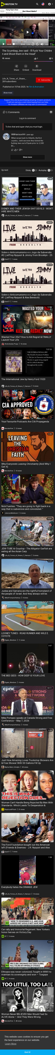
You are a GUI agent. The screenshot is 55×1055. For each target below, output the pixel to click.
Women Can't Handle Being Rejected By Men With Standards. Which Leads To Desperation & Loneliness (27, 805)
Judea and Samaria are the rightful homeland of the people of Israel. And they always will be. (26, 592)
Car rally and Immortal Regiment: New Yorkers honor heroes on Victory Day (25, 931)
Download (36, 67)
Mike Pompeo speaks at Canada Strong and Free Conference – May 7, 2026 (26, 719)
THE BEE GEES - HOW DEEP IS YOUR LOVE (23, 675)
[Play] (3, 44)
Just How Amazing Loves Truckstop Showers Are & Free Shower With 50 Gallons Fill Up (27, 761)
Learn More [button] (10, 1044)
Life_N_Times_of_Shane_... (14, 79)
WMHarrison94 (18, 134)
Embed (26, 67)
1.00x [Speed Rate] (28, 44)
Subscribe (44, 80)
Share (16, 67)
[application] (27, 32)
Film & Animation (36, 87)
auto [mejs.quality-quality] (46, 44)
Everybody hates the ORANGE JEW (19, 887)
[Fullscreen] (51, 44)
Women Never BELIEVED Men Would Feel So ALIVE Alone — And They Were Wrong (24, 1015)
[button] (43, 4)
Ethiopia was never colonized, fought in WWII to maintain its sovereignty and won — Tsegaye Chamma (26, 974)
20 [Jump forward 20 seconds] (37, 44)
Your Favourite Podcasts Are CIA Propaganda (25, 421)
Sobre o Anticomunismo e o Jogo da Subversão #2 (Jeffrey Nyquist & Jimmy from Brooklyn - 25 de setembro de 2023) (26, 255)
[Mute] (42, 44)
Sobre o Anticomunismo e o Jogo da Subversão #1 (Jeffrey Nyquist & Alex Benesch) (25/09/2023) (26, 297)
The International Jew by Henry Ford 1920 (23, 379)
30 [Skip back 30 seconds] (32, 44)
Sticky (28, 170)
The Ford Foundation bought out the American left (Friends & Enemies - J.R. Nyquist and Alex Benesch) (25, 847)
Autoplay (43, 170)
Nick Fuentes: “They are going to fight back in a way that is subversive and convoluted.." (25, 507)
